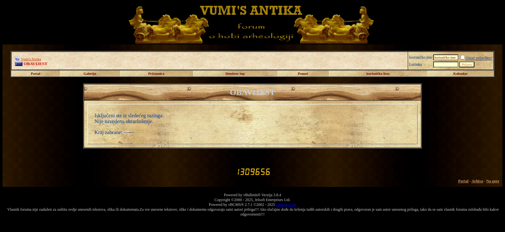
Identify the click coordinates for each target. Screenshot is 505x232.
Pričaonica (156, 73)
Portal (35, 73)
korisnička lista (378, 73)
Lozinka (415, 64)
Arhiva (477, 181)
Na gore (492, 181)
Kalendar (460, 73)
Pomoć (303, 73)
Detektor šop (235, 73)
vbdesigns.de (286, 204)
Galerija (89, 73)
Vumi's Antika (31, 59)
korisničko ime (420, 57)
